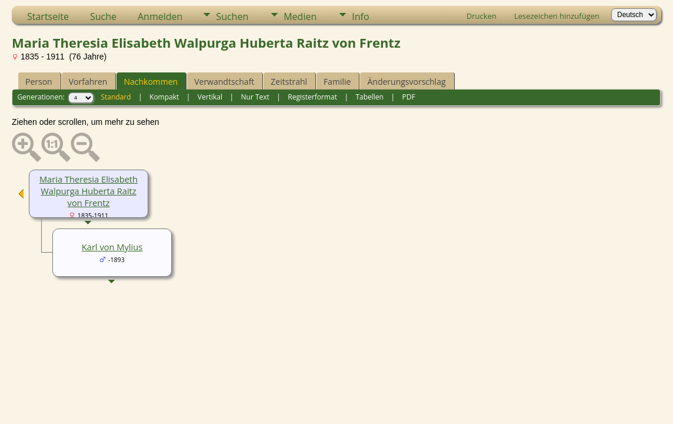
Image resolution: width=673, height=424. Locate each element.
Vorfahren (88, 81)
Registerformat (312, 97)
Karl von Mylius (112, 247)
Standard (116, 97)
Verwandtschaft (224, 81)
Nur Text (255, 97)
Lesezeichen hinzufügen (556, 16)
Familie (337, 81)
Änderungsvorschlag (406, 81)
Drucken (482, 16)
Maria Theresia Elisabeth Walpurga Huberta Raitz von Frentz (88, 190)
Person (38, 81)
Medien (300, 16)
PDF (408, 97)
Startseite (48, 16)
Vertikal (210, 97)
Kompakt (164, 97)
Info (360, 16)
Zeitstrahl (289, 81)
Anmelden (160, 16)
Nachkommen (151, 81)
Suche (103, 16)
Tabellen (369, 97)
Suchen (232, 16)
